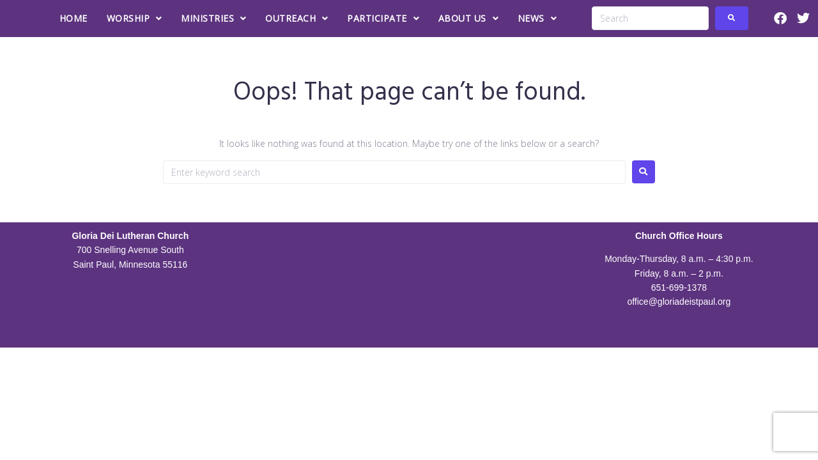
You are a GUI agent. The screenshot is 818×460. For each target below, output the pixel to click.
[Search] (650, 18)
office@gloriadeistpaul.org (678, 301)
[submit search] (731, 18)
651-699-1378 (679, 287)
